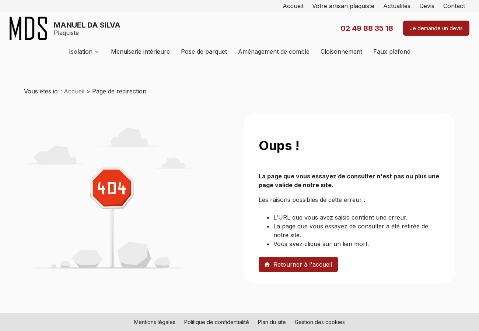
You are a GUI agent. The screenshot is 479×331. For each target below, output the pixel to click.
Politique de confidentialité (216, 322)
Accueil (293, 6)
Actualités (396, 6)
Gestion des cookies (320, 322)
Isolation (80, 51)
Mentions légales (154, 322)
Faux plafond (391, 51)
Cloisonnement (341, 51)
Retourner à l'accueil (298, 264)
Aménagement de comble (274, 51)
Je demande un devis (436, 28)
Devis (426, 6)
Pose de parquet (204, 51)
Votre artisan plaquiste (343, 6)
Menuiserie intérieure (140, 51)
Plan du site (272, 322)
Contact (454, 6)
